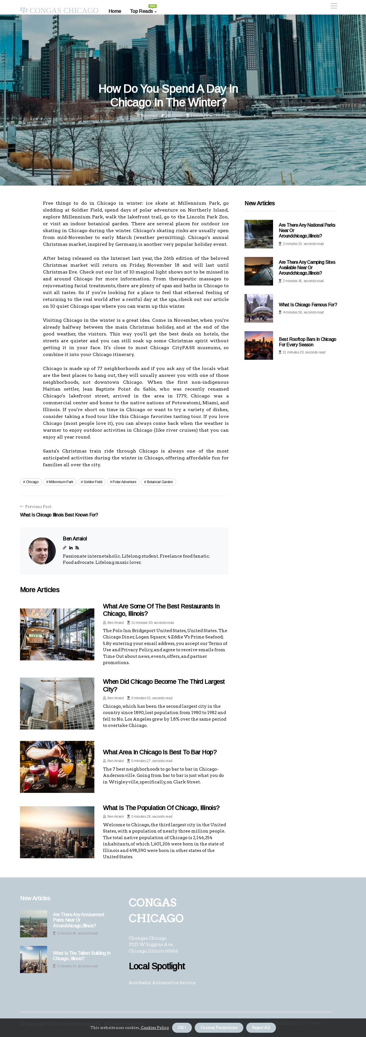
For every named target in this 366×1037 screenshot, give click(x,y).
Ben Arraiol (149, 116)
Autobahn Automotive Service (162, 982)
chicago (32, 482)
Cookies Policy (154, 1028)
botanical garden (160, 482)
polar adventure (124, 482)
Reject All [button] (261, 1028)
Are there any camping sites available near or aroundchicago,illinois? (307, 268)
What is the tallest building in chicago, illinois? (81, 956)
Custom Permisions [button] (219, 1028)
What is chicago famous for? (308, 304)
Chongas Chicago (148, 938)
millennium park (61, 482)
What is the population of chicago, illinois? (161, 807)
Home (115, 11)
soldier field (93, 482)
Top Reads (143, 9)
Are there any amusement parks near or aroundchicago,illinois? (78, 920)
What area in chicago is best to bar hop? (159, 752)
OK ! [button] (182, 1028)
